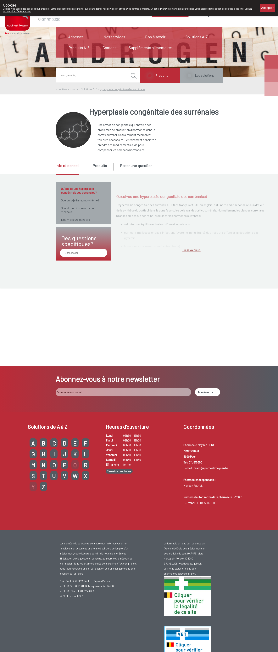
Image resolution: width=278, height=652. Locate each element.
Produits (161, 75)
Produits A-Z (79, 47)
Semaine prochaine (119, 463)
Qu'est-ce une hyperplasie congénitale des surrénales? (79, 190)
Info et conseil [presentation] (67, 165)
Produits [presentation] (99, 165)
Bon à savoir (155, 36)
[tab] (71, 169)
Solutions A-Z (197, 36)
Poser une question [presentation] (136, 165)
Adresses (76, 36)
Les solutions (204, 75)
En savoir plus (191, 353)
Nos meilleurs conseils (75, 219)
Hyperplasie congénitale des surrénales (122, 89)
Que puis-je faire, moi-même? (80, 200)
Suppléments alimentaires (151, 47)
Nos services (114, 36)
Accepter (267, 8)
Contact (109, 47)
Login (240, 13)
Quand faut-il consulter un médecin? (77, 210)
